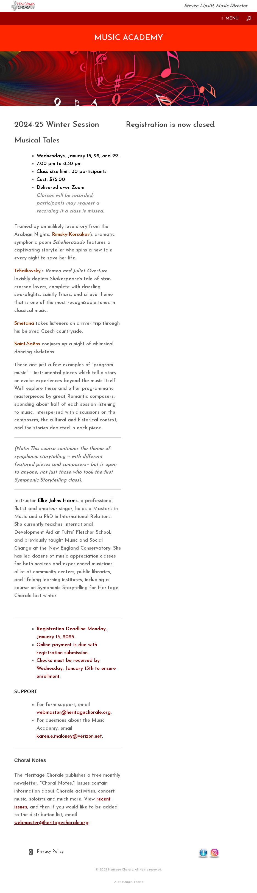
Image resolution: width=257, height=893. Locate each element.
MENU (230, 18)
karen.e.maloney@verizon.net (69, 736)
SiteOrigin (125, 882)
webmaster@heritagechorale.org (74, 712)
